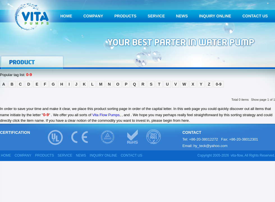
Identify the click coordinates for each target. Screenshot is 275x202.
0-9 (218, 84)
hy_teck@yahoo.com (210, 146)
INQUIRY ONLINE (215, 16)
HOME (66, 16)
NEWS (182, 16)
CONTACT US (255, 16)
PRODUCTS (125, 16)
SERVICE (156, 16)
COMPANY (93, 16)
